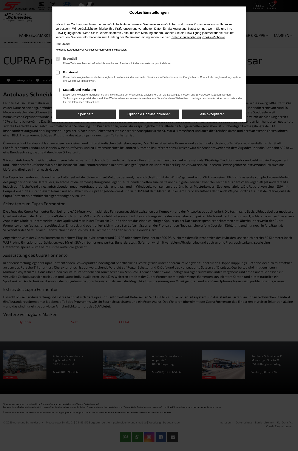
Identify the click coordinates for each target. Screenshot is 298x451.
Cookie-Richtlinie (213, 37)
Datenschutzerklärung (186, 37)
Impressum (63, 43)
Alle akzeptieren (212, 114)
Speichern (85, 114)
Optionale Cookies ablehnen (149, 114)
